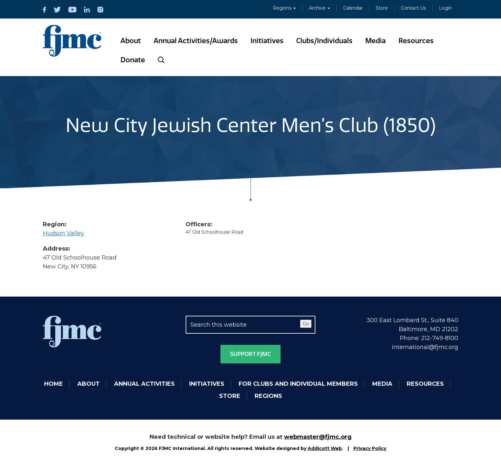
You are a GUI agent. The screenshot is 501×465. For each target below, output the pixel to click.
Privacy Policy (369, 448)
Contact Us (413, 8)
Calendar (353, 8)
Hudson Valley (63, 233)
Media (375, 40)
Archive (319, 8)
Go (306, 324)
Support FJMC (250, 354)
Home (53, 383)
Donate (132, 60)
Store (382, 8)
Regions (284, 8)
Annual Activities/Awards (196, 40)
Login (445, 8)
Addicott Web (325, 448)
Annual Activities (144, 383)
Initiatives (266, 40)
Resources (416, 40)
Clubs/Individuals (324, 40)
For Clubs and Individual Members (298, 383)
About (130, 40)
